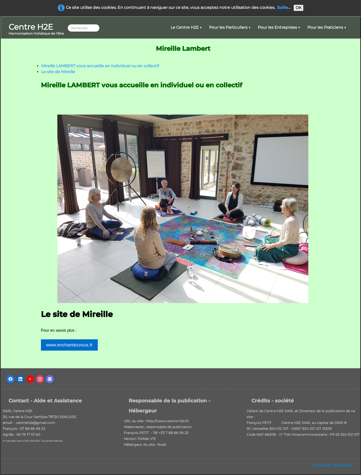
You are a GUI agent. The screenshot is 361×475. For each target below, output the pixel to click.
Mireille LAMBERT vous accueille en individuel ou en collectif (100, 66)
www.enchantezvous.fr (69, 344)
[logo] (36, 30)
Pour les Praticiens (326, 27)
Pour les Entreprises (279, 27)
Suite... (284, 7)
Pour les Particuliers (229, 27)
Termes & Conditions (332, 465)
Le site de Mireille (58, 71)
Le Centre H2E (186, 27)
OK (298, 7)
